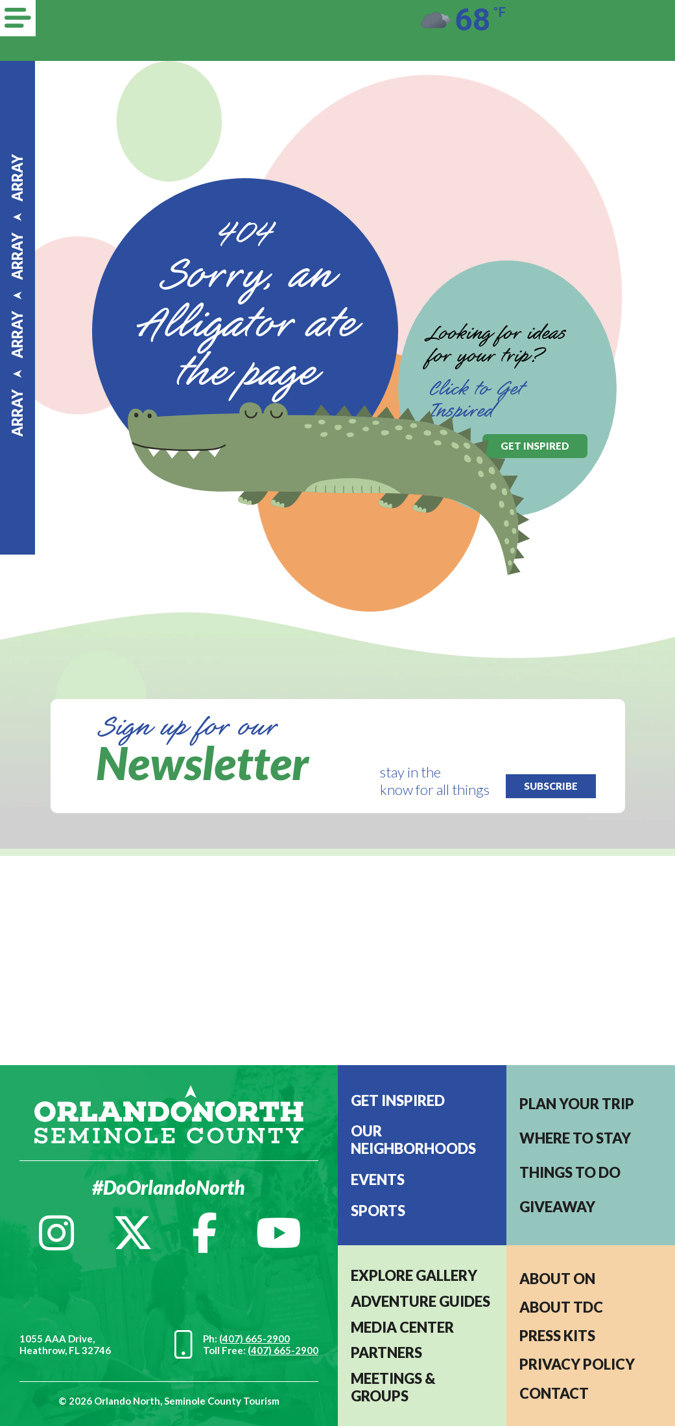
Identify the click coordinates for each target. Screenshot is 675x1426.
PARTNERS (386, 1352)
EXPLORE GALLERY (414, 1275)
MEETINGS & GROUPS (393, 1387)
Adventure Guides (420, 1301)
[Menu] (18, 18)
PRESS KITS (557, 1335)
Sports (378, 1210)
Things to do (570, 1172)
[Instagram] (56, 1233)
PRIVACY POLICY (577, 1364)
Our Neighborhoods (413, 1139)
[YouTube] (279, 1233)
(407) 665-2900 (254, 1338)
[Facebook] (204, 1233)
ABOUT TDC (561, 1307)
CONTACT (554, 1393)
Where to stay (575, 1138)
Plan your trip (576, 1103)
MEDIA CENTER (402, 1327)
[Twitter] (133, 1233)
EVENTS (378, 1179)
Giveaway (557, 1206)
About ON (557, 1278)
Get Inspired (398, 1100)
